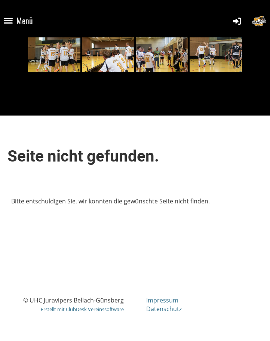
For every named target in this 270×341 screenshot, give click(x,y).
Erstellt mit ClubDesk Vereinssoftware (82, 309)
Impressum (162, 300)
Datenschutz (164, 309)
